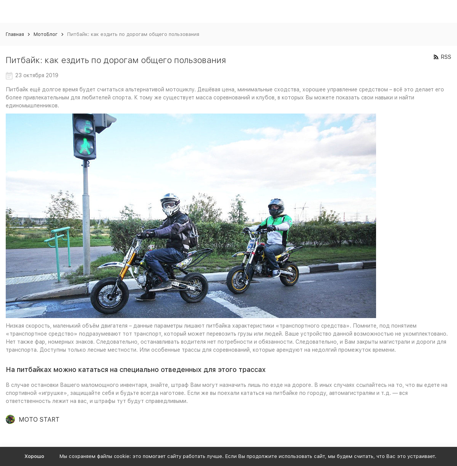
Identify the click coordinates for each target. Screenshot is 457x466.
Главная (15, 34)
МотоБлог (46, 34)
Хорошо (34, 456)
